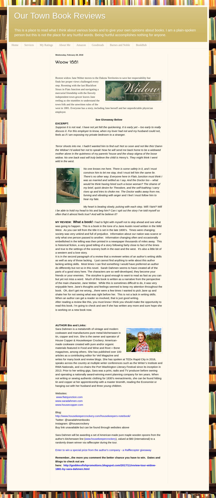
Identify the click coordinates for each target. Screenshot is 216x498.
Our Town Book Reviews (59, 15)
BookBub (141, 45)
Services (29, 45)
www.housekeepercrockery (100, 438)
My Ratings (46, 45)
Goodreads (98, 45)
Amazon (81, 45)
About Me (64, 45)
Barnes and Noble (120, 45)
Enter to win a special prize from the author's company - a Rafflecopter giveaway (103, 450)
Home (15, 45)
